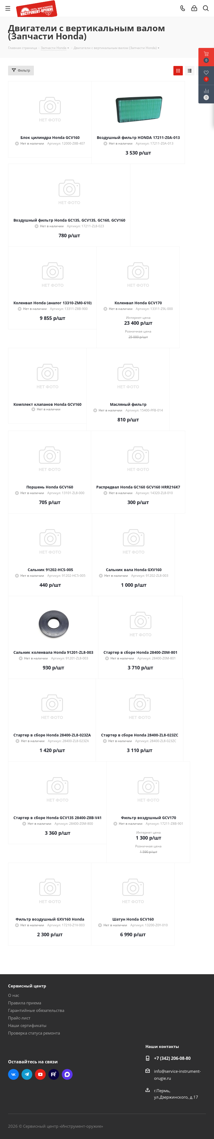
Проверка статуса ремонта (34, 1033)
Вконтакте (13, 1074)
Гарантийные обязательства (36, 1010)
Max (67, 1074)
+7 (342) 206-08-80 (172, 1058)
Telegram (27, 1074)
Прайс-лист (19, 1018)
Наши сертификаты (27, 1025)
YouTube (40, 1074)
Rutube (53, 1074)
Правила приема (24, 1002)
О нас (13, 995)
